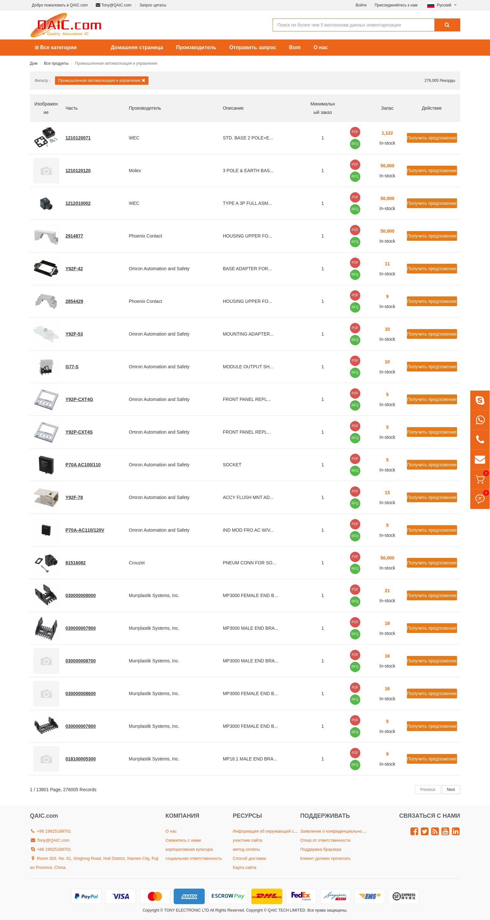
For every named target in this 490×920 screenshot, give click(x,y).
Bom (295, 47)
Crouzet (137, 562)
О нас (320, 47)
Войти (361, 5)
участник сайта (247, 840)
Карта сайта (244, 867)
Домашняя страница (137, 47)
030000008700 (81, 660)
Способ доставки (249, 858)
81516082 (76, 562)
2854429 (74, 301)
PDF (355, 132)
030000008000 (81, 595)
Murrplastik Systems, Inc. (154, 595)
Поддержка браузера (320, 849)
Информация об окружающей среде (268, 831)
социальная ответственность (194, 858)
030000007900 (81, 628)
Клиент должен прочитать (325, 858)
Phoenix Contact (145, 235)
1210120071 (78, 137)
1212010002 (78, 203)
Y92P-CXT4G (79, 399)
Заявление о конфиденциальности (334, 831)
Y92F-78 (74, 497)
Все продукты (56, 63)
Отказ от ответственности (325, 840)
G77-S (72, 366)
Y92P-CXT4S (79, 432)
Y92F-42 (74, 268)
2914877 (74, 235)
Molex (135, 170)
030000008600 (81, 693)
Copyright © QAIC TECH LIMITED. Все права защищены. (296, 910)
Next (451, 789)
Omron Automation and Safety (159, 268)
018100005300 (81, 758)
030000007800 (81, 726)
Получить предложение (432, 137)
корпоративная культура (189, 849)
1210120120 (78, 170)
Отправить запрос (252, 47)
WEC (134, 137)
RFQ (355, 144)
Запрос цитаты (152, 5)
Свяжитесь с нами (183, 840)
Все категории (56, 47)
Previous (427, 789)
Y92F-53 (74, 334)
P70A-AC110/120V (85, 530)
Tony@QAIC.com (113, 5)
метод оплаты (246, 849)
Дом (34, 63)
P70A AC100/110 (83, 464)
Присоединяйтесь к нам (396, 5)
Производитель (196, 47)
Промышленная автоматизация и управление (101, 80)
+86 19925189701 (50, 831)
